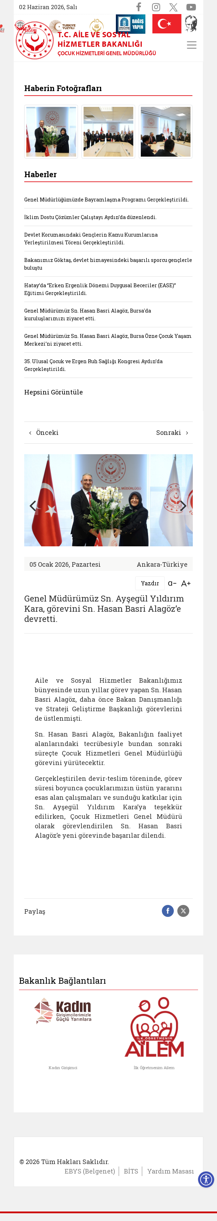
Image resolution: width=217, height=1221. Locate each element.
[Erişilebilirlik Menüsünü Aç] (206, 1179)
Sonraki (172, 432)
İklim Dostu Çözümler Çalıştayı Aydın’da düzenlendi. (90, 217)
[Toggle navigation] (191, 45)
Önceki (44, 432)
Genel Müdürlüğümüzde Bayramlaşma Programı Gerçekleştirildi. (106, 199)
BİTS (131, 1171)
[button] (184, 505)
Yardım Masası (170, 1171)
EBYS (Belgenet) (90, 1171)
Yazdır (150, 583)
